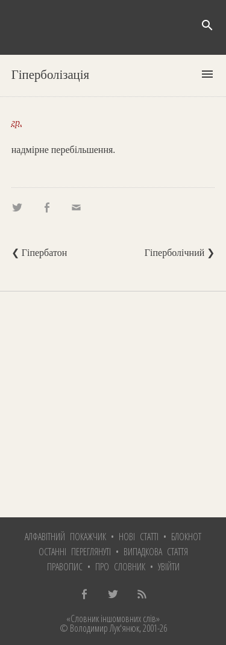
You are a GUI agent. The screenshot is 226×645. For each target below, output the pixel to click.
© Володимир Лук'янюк (99, 628)
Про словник (120, 566)
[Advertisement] (113, 404)
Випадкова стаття (156, 551)
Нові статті (139, 536)
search (207, 25)
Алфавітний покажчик (65, 536)
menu (207, 74)
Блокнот (186, 536)
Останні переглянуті (75, 551)
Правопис (65, 566)
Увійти (169, 566)
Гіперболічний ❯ (180, 253)
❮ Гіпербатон (39, 253)
